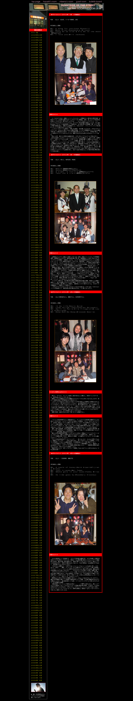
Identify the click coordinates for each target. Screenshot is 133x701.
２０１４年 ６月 (36, 380)
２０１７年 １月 (36, 302)
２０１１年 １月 (36, 483)
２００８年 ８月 (36, 555)
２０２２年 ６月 (36, 140)
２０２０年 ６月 (36, 200)
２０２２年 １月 (36, 152)
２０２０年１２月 (36, 185)
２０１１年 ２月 (36, 480)
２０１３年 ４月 (36, 415)
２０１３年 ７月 (36, 407)
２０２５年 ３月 (36, 57)
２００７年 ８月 (36, 585)
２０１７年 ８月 (36, 285)
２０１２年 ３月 (36, 448)
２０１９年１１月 (36, 217)
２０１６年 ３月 (36, 327)
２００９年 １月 (36, 543)
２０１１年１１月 (36, 458)
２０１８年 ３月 (36, 267)
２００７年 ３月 (36, 598)
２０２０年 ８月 (36, 195)
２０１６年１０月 (36, 310)
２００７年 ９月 (36, 583)
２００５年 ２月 (36, 660)
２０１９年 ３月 (36, 237)
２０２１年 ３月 (36, 177)
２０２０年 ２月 (36, 210)
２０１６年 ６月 (36, 320)
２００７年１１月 (36, 578)
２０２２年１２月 (36, 125)
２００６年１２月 (36, 605)
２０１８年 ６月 (36, 260)
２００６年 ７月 (36, 618)
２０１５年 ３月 (36, 357)
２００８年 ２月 (36, 570)
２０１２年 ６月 (36, 440)
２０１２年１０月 (36, 430)
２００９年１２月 (36, 515)
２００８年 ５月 (36, 563)
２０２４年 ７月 (36, 77)
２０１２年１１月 (36, 428)
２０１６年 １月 (36, 332)
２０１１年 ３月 (36, 478)
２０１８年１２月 (36, 245)
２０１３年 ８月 (36, 405)
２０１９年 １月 (36, 242)
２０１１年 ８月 (36, 465)
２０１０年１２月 (36, 485)
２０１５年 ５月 (36, 353)
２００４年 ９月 (36, 673)
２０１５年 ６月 (36, 350)
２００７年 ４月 (36, 595)
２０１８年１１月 (36, 247)
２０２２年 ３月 (36, 147)
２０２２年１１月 (36, 127)
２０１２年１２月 (36, 425)
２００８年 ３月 (36, 568)
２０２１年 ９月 (36, 162)
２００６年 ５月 (36, 623)
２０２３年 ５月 (36, 112)
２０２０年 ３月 (36, 207)
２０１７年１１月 (36, 277)
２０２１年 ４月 (36, 175)
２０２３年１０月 (36, 100)
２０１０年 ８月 (36, 495)
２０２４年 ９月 (36, 72)
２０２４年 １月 (36, 92)
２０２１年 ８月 (36, 165)
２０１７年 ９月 (36, 282)
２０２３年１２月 (36, 95)
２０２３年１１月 (36, 97)
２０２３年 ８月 (36, 105)
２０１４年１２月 (36, 365)
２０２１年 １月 (36, 182)
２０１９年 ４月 (36, 235)
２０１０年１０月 (36, 490)
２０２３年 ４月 (36, 115)
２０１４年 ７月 (36, 378)
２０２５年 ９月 (36, 42)
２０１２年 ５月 (36, 443)
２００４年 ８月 (36, 675)
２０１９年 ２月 (36, 240)
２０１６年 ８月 (36, 315)
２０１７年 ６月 (36, 290)
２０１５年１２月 (36, 335)
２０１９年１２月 (36, 215)
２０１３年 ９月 (36, 402)
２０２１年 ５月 (36, 172)
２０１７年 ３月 (36, 297)
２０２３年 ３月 (36, 117)
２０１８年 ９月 (36, 252)
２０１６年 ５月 (36, 322)
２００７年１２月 (36, 575)
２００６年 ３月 (36, 628)
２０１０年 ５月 (36, 503)
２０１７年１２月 (36, 275)
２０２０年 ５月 (36, 202)
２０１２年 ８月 (36, 435)
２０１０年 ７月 (36, 498)
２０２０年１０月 (36, 190)
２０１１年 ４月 (36, 475)
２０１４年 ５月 (36, 383)
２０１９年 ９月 (36, 222)
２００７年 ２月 (36, 600)
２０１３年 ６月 (36, 410)
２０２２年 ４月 (36, 145)
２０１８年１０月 (36, 250)
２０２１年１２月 (36, 155)
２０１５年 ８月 (36, 345)
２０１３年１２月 (36, 395)
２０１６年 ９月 (36, 312)
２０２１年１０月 (36, 160)
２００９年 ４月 (36, 535)
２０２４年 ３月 (36, 87)
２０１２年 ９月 (36, 433)
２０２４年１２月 (36, 65)
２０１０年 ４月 (36, 505)
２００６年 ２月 (36, 630)
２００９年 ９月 (36, 523)
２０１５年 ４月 (36, 355)
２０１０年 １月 (36, 513)
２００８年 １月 (36, 573)
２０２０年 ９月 (36, 192)
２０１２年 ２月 (36, 450)
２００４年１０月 (36, 670)
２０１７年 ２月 (36, 300)
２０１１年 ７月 (36, 468)
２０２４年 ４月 (36, 85)
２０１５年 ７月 (36, 348)
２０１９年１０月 (36, 220)
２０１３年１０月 (36, 400)
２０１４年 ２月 (36, 390)
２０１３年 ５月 (36, 413)
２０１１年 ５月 (36, 472)
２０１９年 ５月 (36, 232)
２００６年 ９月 (36, 613)
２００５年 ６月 (36, 650)
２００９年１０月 (36, 520)
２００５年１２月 (36, 635)
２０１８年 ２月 (36, 270)
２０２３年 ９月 (36, 102)
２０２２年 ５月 (36, 142)
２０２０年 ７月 (36, 197)
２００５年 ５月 (36, 653)
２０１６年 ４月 (36, 325)
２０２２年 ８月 (36, 135)
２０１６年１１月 (36, 307)
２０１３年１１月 (36, 397)
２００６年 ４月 (36, 625)
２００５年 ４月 (36, 655)
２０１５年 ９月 (36, 342)
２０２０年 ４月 (36, 205)
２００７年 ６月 (36, 590)
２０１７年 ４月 (36, 295)
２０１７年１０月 (36, 280)
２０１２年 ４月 (36, 445)
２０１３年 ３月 (36, 418)
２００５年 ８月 (36, 645)
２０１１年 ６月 (36, 470)
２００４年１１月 (36, 668)
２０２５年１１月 (36, 37)
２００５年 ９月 (36, 643)
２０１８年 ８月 (36, 255)
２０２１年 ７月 (36, 167)
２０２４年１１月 (36, 67)
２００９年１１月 (36, 518)
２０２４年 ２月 (36, 90)
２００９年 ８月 (36, 525)
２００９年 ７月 (36, 528)
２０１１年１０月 (36, 460)
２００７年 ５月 (36, 593)
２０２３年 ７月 (36, 107)
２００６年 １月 (36, 633)
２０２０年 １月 (36, 212)
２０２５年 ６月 (36, 50)
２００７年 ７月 (36, 588)
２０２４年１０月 (36, 70)
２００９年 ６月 (36, 530)
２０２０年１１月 (36, 187)
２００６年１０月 (36, 610)
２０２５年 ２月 (36, 60)
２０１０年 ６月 (36, 500)
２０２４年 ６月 (36, 80)
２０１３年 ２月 (36, 420)
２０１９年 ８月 (36, 225)
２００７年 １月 (36, 603)
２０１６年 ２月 (36, 330)
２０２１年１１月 (36, 157)
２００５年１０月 (36, 640)
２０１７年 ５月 (36, 292)
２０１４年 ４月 (36, 385)
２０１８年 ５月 (36, 262)
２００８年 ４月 (36, 565)
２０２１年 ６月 (36, 170)
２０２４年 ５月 (36, 82)
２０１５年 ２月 (36, 360)
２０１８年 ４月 (36, 265)
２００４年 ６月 (36, 680)
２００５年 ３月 (36, 658)
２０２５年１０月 (36, 40)
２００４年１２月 (36, 665)
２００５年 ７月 (36, 648)
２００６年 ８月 (36, 615)
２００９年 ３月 (36, 538)
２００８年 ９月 (36, 553)
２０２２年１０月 (36, 130)
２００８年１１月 (36, 548)
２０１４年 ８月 (36, 375)
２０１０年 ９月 (36, 493)
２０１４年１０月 (36, 370)
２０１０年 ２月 (36, 510)
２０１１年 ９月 (36, 463)
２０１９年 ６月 (36, 230)
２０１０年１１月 (36, 488)
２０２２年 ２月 (36, 150)
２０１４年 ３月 (36, 388)
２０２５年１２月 (36, 35)
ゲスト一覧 (34, 32)
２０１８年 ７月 (36, 257)
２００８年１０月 (36, 550)
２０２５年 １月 (36, 62)
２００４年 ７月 (36, 678)
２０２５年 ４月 (36, 55)
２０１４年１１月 (36, 367)
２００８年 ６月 (36, 560)
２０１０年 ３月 (36, 508)
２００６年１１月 (36, 608)
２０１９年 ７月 (36, 227)
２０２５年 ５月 (36, 52)
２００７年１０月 (36, 580)
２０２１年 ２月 (36, 180)
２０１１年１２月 (36, 455)
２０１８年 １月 (36, 272)
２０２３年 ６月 (36, 110)
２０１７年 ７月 (36, 287)
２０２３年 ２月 (36, 120)
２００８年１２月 (36, 545)
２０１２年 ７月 (36, 437)
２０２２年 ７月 (36, 137)
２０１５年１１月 (36, 337)
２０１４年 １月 (36, 393)
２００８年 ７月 (36, 558)
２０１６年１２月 (36, 305)
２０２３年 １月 (36, 122)
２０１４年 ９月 (36, 372)
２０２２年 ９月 (36, 132)
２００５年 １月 (36, 663)
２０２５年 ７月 (36, 47)
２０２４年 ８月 (36, 75)
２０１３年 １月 (36, 423)
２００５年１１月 (36, 638)
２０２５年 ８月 (36, 45)
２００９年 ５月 (36, 533)
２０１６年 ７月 (36, 318)
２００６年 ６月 (36, 620)
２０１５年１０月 (36, 340)
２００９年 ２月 (36, 540)
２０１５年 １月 (36, 362)
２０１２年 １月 (36, 453)
